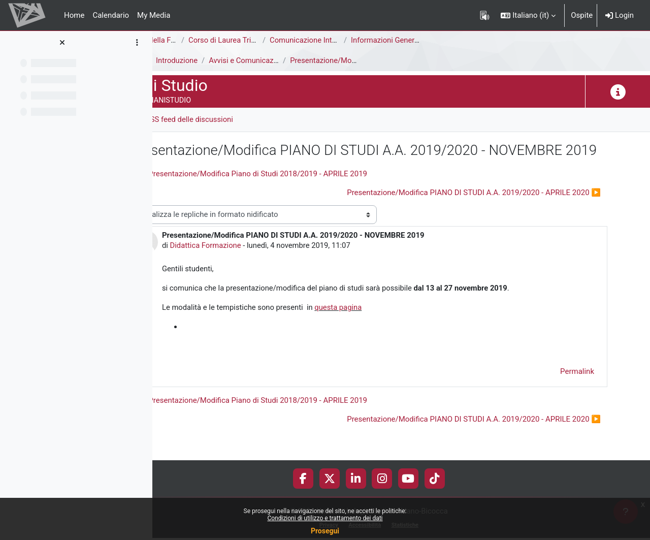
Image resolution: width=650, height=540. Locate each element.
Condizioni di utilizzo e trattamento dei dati (324, 518)
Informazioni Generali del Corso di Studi (482, 40)
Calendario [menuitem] (110, 15)
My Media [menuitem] (153, 15)
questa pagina (405, 328)
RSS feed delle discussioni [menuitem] (254, 119)
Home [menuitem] (74, 15)
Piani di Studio (185, 60)
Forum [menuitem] (183, 119)
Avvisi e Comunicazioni (314, 60)
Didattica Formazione (271, 265)
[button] (528, 15)
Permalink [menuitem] (577, 392)
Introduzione (242, 60)
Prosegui (325, 531)
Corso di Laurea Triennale (296, 40)
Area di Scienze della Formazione (216, 40)
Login (619, 15)
